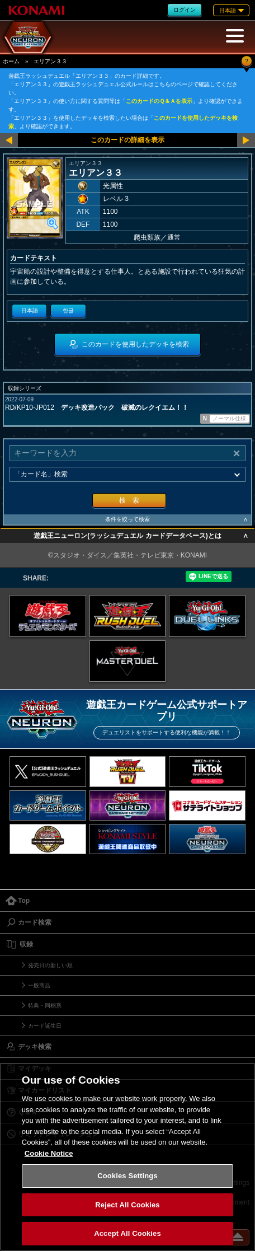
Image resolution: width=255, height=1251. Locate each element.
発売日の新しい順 (50, 965)
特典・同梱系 (45, 1005)
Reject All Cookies (127, 1205)
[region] (127, 1156)
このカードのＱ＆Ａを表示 (159, 101)
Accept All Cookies (127, 1233)
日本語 (29, 310)
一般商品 (39, 985)
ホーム (11, 61)
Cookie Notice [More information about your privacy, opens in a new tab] (49, 1153)
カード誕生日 (45, 1026)
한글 (68, 310)
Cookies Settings (127, 1176)
